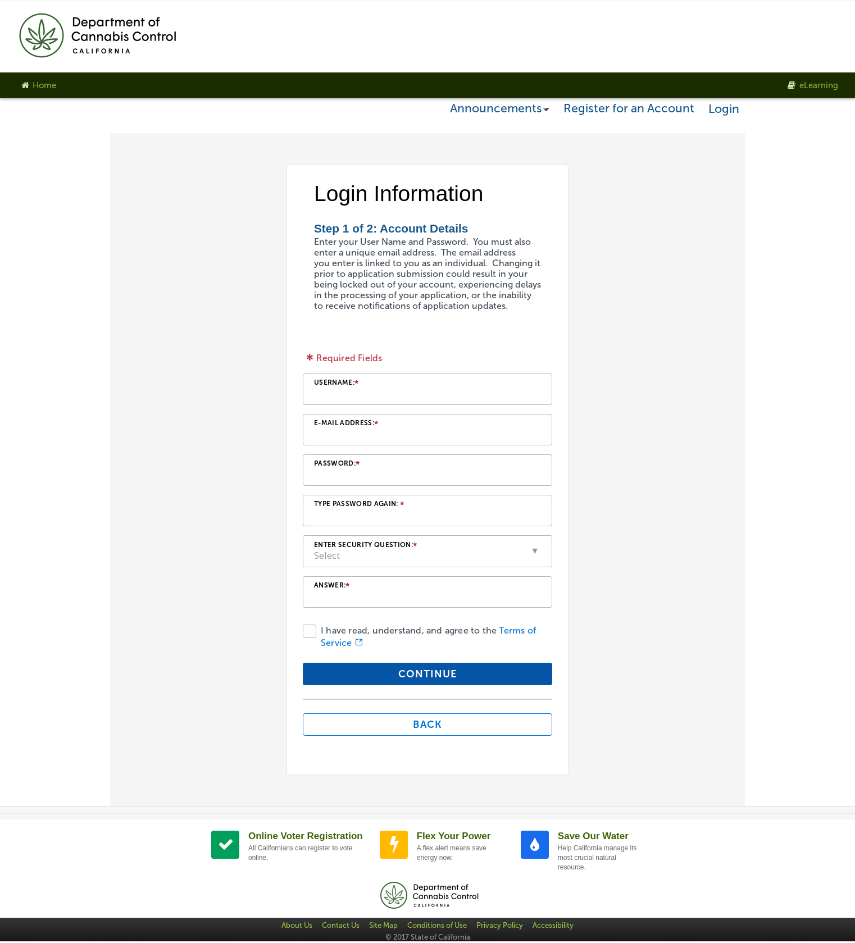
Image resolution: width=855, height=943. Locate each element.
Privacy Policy (499, 925)
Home (38, 85)
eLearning (812, 85)
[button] (535, 551)
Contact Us (341, 925)
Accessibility (553, 925)
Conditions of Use (437, 925)
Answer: (332, 586)
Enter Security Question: (365, 546)
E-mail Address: (346, 424)
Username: (336, 384)
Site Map (383, 925)
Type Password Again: (359, 505)
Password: (337, 464)
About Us (296, 925)
